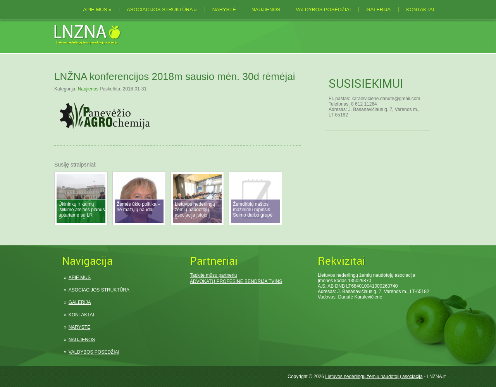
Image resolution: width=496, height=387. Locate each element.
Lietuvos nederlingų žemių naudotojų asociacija (374, 376)
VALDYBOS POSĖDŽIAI (323, 9)
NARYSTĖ (224, 9)
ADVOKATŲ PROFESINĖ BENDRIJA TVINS (236, 281)
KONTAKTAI (420, 9)
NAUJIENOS (265, 9)
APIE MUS (97, 9)
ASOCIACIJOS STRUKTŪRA (162, 9)
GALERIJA (378, 9)
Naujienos (88, 89)
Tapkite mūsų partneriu (213, 275)
